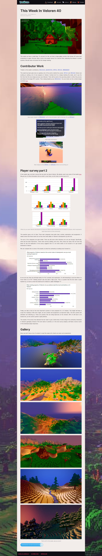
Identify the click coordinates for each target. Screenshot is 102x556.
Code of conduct (23, 553)
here (27, 81)
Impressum (44, 553)
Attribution (35, 553)
